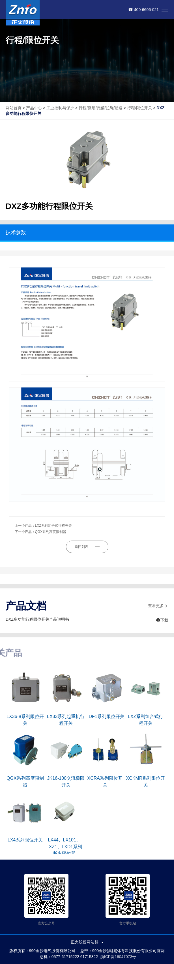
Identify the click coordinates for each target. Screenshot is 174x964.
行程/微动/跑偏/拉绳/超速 (101, 108)
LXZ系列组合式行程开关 (53, 526)
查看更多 (158, 606)
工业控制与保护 (60, 108)
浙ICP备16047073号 (118, 956)
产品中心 (34, 108)
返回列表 (87, 547)
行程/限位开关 (139, 108)
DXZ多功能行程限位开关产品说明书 (37, 619)
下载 (162, 620)
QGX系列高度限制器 (50, 532)
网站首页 (14, 108)
